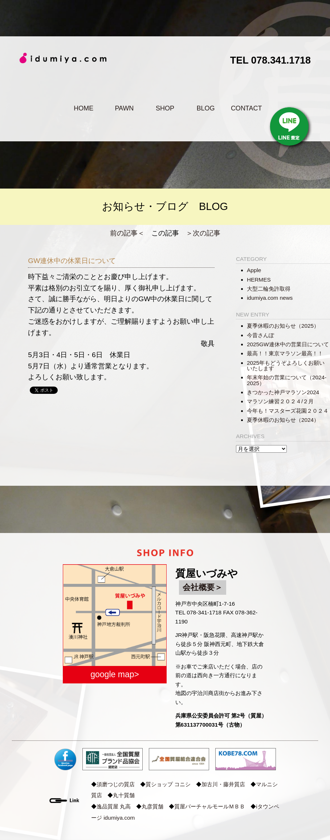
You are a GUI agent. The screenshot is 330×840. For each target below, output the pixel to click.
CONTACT (246, 108)
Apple (254, 270)
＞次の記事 (203, 233)
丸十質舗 (124, 795)
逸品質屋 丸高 (114, 806)
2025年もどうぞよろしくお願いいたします (286, 365)
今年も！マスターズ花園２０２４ (288, 411)
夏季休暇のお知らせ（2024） (283, 420)
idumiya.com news (270, 298)
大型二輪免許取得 (268, 289)
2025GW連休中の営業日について (288, 344)
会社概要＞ (203, 587)
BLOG (206, 108)
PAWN (124, 108)
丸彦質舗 (152, 806)
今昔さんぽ (260, 335)
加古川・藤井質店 (223, 784)
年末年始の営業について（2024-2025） (286, 380)
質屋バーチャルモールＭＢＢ (209, 806)
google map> (114, 674)
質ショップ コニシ (168, 784)
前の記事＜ (127, 233)
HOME (83, 108)
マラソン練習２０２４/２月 (280, 401)
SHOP (165, 108)
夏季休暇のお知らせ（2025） (283, 326)
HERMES (259, 279)
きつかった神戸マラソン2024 (283, 392)
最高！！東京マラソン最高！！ (285, 353)
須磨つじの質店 (116, 784)
